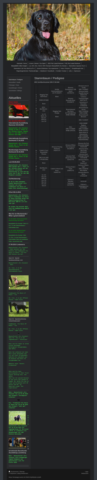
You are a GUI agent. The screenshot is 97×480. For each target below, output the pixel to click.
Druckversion (14, 471)
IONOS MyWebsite (31, 477)
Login (86, 471)
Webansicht (84, 473)
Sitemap (22, 471)
